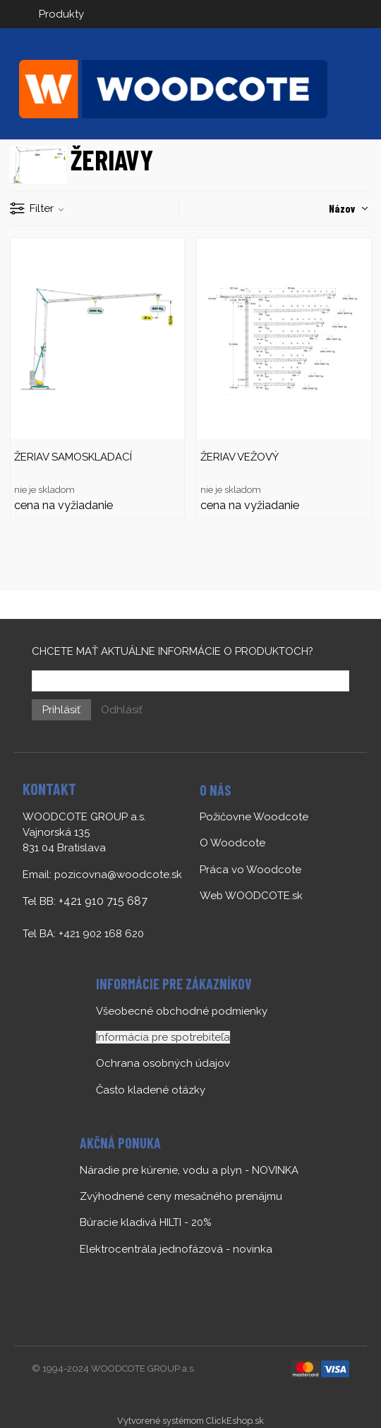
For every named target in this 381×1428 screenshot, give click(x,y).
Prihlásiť (61, 709)
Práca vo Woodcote (250, 869)
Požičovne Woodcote (254, 816)
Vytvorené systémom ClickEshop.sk (190, 1420)
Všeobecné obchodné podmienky (181, 1011)
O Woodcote (232, 843)
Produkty (61, 14)
